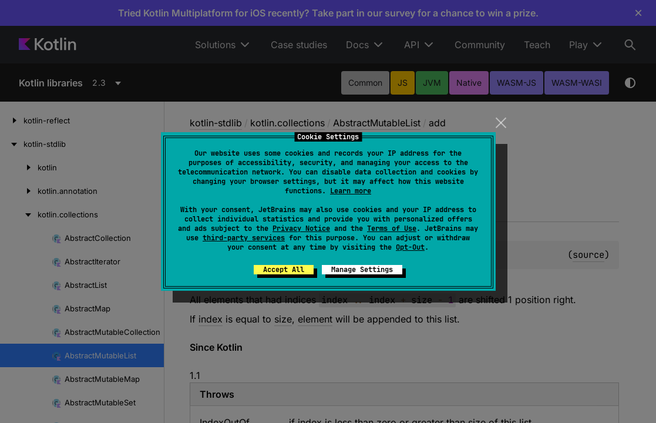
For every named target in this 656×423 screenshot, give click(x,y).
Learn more (350, 191)
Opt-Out (410, 247)
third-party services (244, 238)
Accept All (283, 269)
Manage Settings (362, 269)
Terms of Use (391, 228)
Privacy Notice (301, 228)
